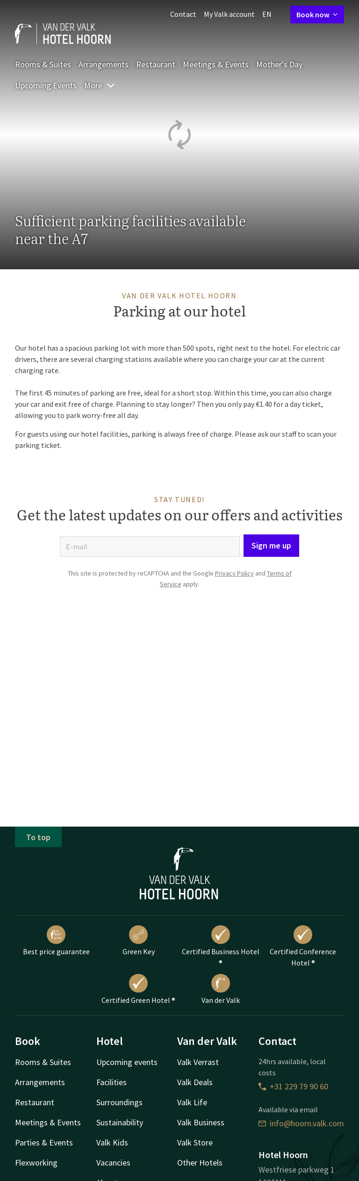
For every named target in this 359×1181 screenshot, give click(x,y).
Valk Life (192, 1102)
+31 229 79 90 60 (293, 1086)
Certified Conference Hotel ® (303, 946)
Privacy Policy (234, 573)
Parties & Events (44, 1142)
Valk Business (200, 1122)
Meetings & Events (216, 64)
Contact (183, 14)
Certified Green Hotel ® (138, 989)
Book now (317, 14)
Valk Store (195, 1142)
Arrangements (104, 64)
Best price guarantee (56, 940)
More (99, 85)
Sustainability (119, 1122)
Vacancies (113, 1162)
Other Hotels (200, 1162)
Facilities (111, 1082)
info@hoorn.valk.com (301, 1123)
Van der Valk (220, 989)
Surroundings (119, 1102)
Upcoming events (127, 1062)
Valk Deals (195, 1082)
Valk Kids (112, 1142)
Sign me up (271, 545)
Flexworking (36, 1162)
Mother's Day (279, 64)
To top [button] (38, 837)
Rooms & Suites (43, 64)
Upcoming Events (46, 85)
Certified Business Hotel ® (220, 946)
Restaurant (155, 64)
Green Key (138, 940)
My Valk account (229, 14)
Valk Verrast (198, 1062)
